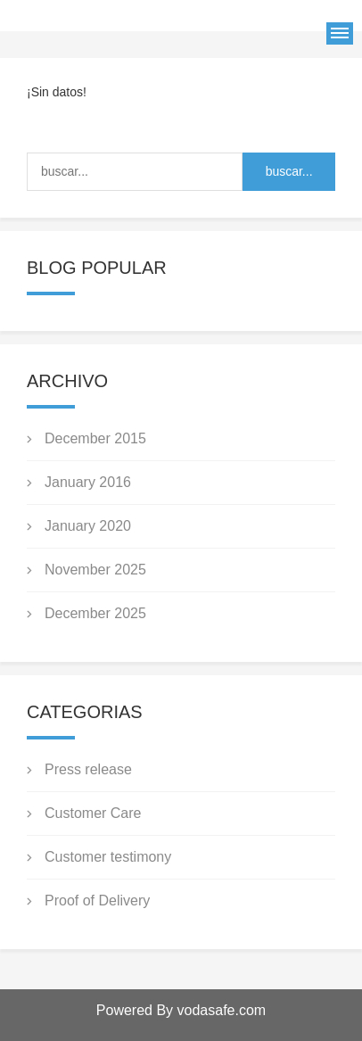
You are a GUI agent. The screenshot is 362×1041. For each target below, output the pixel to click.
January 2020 (88, 525)
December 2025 (95, 613)
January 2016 (88, 482)
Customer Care (93, 813)
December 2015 (95, 438)
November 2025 (95, 569)
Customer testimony (108, 856)
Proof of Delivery (97, 900)
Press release (88, 769)
